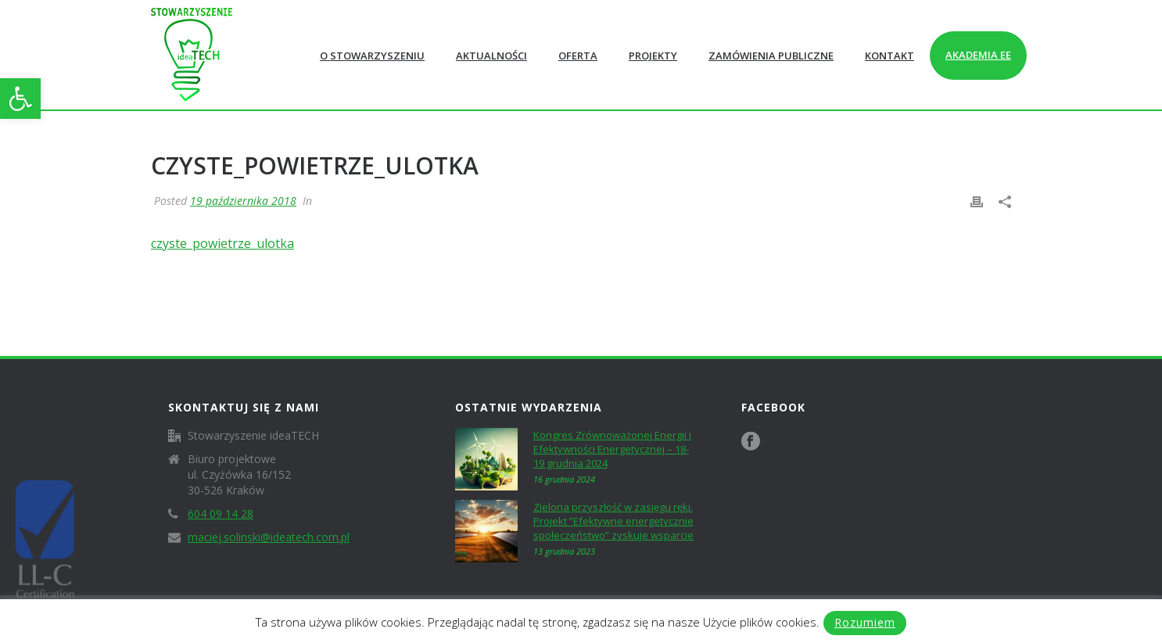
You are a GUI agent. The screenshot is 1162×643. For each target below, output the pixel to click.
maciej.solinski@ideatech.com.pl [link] (269, 537)
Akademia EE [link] (978, 55)
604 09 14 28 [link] (220, 514)
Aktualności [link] (491, 55)
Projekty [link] (653, 55)
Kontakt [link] (889, 55)
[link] (20, 98)
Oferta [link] (577, 55)
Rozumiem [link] (864, 622)
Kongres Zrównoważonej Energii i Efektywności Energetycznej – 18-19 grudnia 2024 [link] (612, 449)
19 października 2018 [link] (243, 200)
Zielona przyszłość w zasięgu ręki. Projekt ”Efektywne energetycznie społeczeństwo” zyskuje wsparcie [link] (613, 521)
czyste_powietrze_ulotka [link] (222, 243)
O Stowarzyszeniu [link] (372, 55)
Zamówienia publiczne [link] (771, 55)
